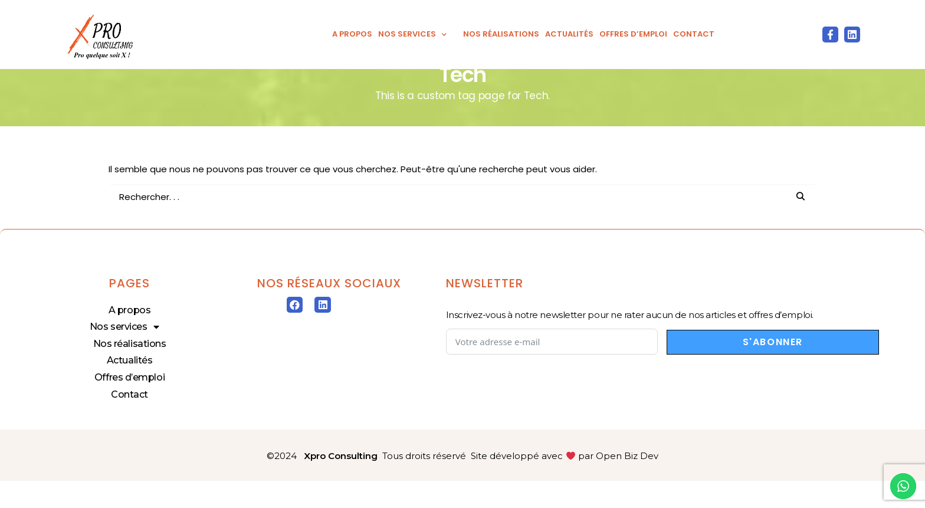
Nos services (417, 34)
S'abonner (773, 369)
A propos (352, 34)
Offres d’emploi (633, 34)
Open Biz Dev (627, 483)
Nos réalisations (501, 34)
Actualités (569, 34)
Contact (693, 34)
